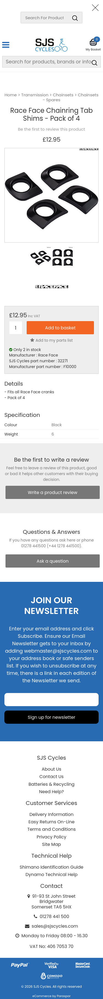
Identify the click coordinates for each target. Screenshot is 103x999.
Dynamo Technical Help (52, 874)
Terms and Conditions (51, 829)
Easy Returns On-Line (52, 822)
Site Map (51, 844)
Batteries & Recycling (52, 784)
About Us (51, 769)
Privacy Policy (51, 837)
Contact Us (51, 776)
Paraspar (64, 996)
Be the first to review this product (51, 129)
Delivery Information (51, 814)
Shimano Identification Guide (51, 867)
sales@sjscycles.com (55, 926)
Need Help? (51, 791)
